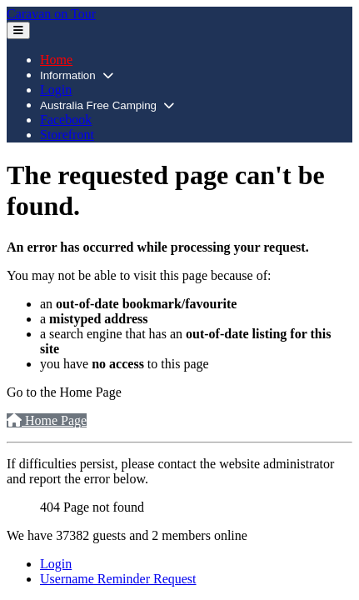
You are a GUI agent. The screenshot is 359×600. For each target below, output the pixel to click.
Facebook (66, 119)
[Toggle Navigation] (18, 30)
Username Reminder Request (118, 579)
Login (56, 89)
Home (56, 59)
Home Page (47, 420)
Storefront (67, 135)
